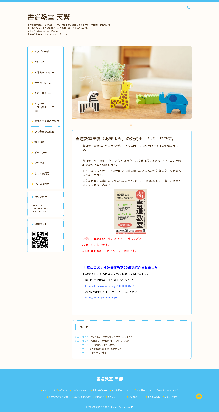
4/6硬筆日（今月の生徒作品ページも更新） (110, 340)
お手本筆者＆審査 (98, 352)
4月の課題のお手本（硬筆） (103, 344)
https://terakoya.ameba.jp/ (101, 297)
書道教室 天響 (48, 17)
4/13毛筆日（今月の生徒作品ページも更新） (111, 336)
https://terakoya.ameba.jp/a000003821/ (109, 286)
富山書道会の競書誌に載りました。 (106, 348)
